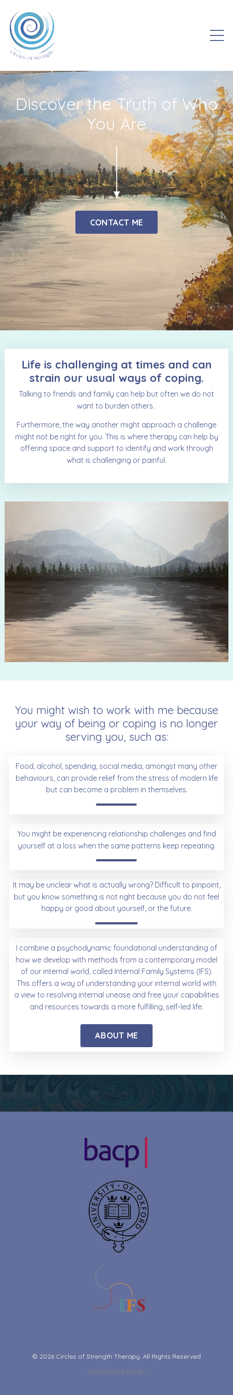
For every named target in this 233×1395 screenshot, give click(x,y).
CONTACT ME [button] (116, 222)
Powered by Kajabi (116, 1371)
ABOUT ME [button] (116, 1035)
